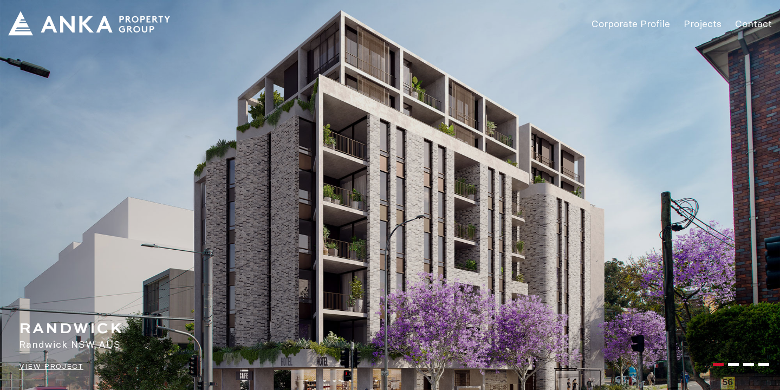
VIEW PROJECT (51, 366)
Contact (753, 23)
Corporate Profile (631, 23)
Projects (703, 23)
